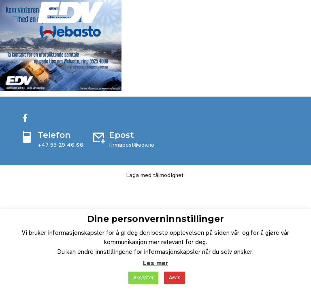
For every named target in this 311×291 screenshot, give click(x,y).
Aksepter (143, 277)
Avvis (174, 277)
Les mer (155, 263)
